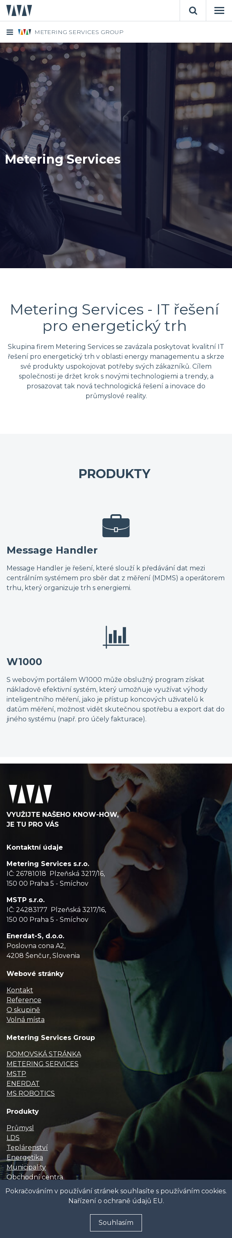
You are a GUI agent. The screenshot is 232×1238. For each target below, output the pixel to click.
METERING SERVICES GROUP (79, 32)
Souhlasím (116, 1223)
